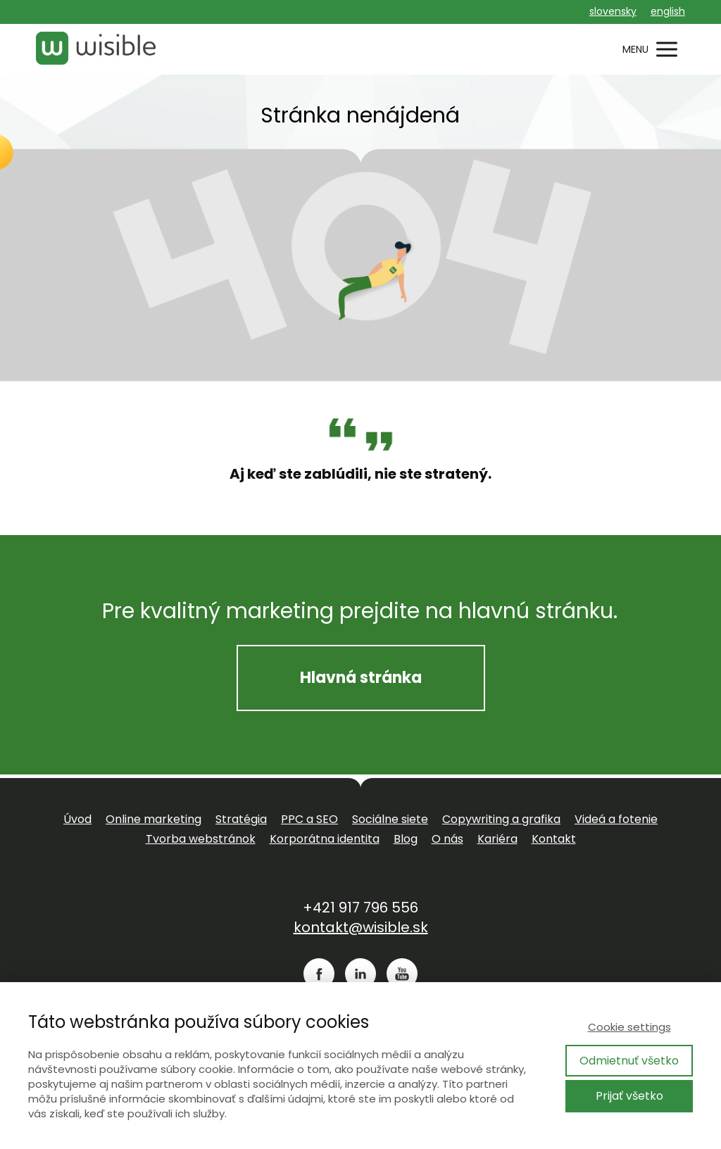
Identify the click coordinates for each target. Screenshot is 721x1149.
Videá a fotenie (616, 819)
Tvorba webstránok (201, 839)
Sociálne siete (390, 819)
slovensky (613, 11)
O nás (447, 839)
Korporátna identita (325, 839)
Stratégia (241, 819)
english (668, 11)
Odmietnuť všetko (629, 1061)
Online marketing (153, 819)
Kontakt (554, 839)
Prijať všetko (629, 1096)
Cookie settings (629, 1026)
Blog (406, 839)
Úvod (77, 819)
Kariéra (497, 839)
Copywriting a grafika (501, 819)
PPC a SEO (309, 819)
